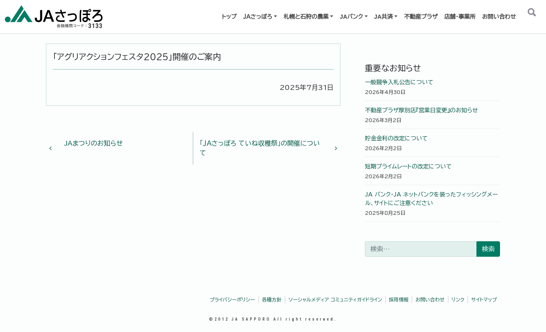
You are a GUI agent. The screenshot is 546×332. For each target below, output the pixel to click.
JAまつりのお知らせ (89, 145)
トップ (229, 16)
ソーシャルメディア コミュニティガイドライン (335, 299)
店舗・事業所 (460, 16)
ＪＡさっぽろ (257, 16)
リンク (458, 299)
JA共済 (383, 16)
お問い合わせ (499, 16)
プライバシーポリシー (232, 299)
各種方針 (272, 299)
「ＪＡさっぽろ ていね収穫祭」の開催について (265, 148)
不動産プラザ (421, 16)
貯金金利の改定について (396, 138)
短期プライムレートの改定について (408, 166)
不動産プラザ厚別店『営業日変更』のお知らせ (421, 110)
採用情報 (398, 299)
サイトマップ (484, 299)
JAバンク (351, 16)
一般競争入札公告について (399, 82)
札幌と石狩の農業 (306, 16)
